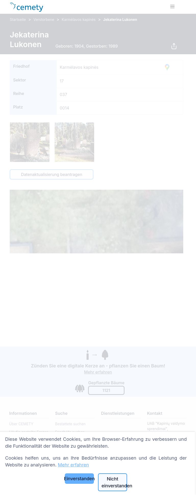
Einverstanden (79, 478)
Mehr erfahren (73, 465)
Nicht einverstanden (114, 482)
